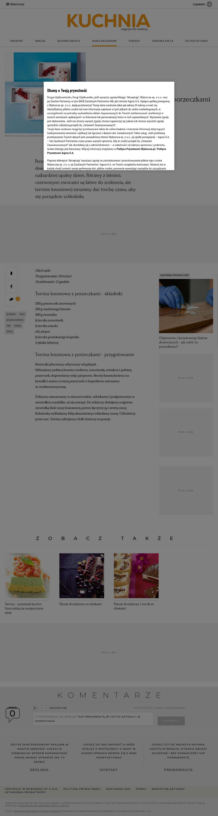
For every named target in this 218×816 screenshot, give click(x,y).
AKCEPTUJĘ (158, 163)
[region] (109, 125)
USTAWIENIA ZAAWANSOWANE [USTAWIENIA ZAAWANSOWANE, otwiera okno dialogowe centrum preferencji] (70, 163)
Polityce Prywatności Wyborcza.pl (136, 149)
